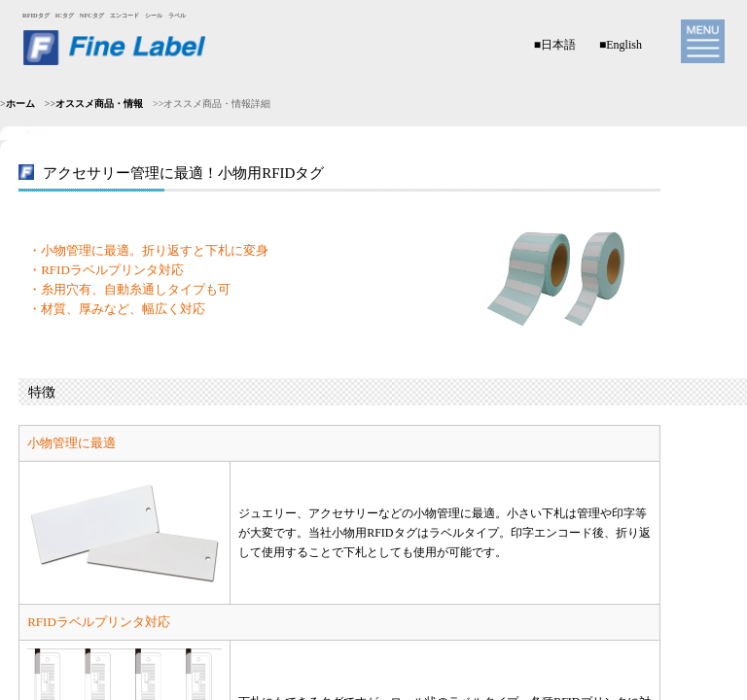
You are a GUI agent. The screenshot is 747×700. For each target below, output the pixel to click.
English (624, 45)
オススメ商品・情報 (99, 103)
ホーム (20, 103)
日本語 (558, 45)
